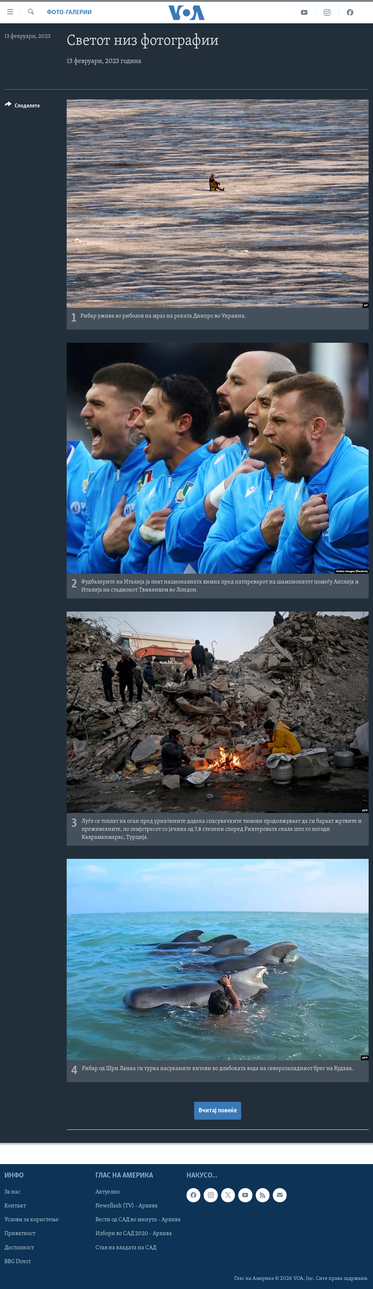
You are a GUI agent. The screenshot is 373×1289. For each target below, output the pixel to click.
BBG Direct (17, 1262)
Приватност (19, 1234)
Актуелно (107, 1192)
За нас (12, 1192)
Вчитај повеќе (218, 1110)
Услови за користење (31, 1220)
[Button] (22, 106)
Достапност (19, 1248)
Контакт (15, 1206)
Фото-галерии (69, 12)
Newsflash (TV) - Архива (126, 1206)
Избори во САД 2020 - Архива (133, 1234)
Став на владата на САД (125, 1248)
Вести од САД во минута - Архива (138, 1220)
